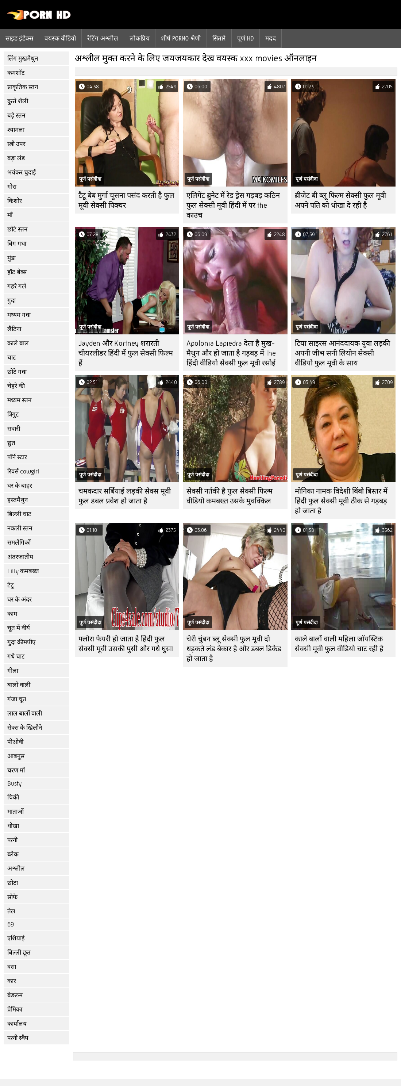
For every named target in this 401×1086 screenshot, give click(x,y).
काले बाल (18, 343)
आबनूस (15, 756)
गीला (12, 670)
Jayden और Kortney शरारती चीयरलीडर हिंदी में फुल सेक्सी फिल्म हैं (125, 353)
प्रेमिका (14, 1009)
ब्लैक (13, 854)
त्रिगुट (13, 414)
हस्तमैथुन (17, 499)
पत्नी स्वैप (17, 1038)
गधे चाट (16, 656)
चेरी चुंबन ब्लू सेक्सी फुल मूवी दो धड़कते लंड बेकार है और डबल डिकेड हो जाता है (233, 649)
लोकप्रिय (140, 38)
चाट (11, 357)
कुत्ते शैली (17, 101)
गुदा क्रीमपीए (21, 642)
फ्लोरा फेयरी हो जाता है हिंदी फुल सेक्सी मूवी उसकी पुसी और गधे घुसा (125, 644)
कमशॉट (16, 72)
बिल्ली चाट (19, 514)
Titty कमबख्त (23, 571)
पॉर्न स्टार (17, 457)
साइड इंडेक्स (19, 38)
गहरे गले (16, 286)
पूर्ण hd (245, 38)
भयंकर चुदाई (21, 172)
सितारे (219, 38)
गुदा (11, 300)
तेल (11, 911)
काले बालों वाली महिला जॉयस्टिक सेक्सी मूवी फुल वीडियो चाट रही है (339, 644)
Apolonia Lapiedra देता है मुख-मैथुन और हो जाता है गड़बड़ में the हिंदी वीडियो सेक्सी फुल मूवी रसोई (231, 353)
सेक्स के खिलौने (24, 727)
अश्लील (16, 868)
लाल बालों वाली (24, 713)
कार (11, 981)
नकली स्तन (19, 528)
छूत (11, 443)
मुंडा (11, 257)
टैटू (10, 585)
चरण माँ (16, 770)
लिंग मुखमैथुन (22, 58)
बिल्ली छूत (19, 952)
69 (10, 924)
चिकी (13, 797)
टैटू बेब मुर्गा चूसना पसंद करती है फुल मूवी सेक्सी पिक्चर (126, 200)
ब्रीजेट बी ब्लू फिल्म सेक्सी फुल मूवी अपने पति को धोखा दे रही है (340, 200)
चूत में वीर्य (18, 628)
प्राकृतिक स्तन (22, 87)
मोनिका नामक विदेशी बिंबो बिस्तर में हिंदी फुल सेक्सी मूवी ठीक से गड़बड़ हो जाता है (341, 501)
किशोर (14, 200)
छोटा (12, 882)
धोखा (13, 825)
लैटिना (14, 329)
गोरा (11, 186)
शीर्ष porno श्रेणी (181, 38)
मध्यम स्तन (19, 400)
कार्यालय (17, 1023)
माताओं (15, 811)
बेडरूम (15, 995)
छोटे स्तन (17, 229)
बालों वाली (18, 685)
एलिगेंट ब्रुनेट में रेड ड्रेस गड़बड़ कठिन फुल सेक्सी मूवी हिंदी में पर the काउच (233, 205)
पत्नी (12, 840)
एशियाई (15, 938)
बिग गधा (16, 243)
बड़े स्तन (16, 115)
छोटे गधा (17, 371)
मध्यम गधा (19, 314)
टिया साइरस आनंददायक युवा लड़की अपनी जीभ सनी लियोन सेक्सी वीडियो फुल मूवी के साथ (342, 353)
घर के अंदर (19, 599)
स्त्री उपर (16, 144)
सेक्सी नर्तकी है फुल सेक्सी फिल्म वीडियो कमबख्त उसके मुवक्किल (229, 496)
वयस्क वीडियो (60, 38)
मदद (270, 38)
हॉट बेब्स (17, 272)
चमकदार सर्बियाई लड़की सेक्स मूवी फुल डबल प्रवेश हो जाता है (124, 496)
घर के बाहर (19, 485)
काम (12, 613)
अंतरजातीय (20, 556)
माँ (9, 215)
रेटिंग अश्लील (102, 38)
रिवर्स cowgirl (23, 471)
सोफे (12, 897)
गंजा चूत (16, 699)
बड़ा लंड (16, 158)
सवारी (13, 428)
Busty (14, 783)
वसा (11, 966)
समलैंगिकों (19, 542)
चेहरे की (16, 386)
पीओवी (15, 741)
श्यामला (15, 129)
